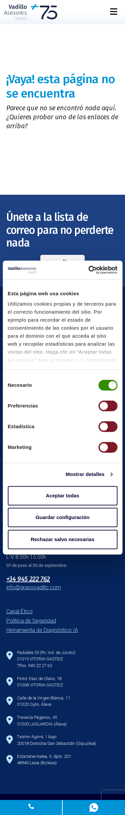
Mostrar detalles (85, 474)
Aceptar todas (62, 495)
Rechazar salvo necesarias (62, 539)
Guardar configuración (63, 517)
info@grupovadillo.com (33, 587)
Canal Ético (19, 611)
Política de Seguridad (31, 621)
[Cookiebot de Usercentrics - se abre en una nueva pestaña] (89, 270)
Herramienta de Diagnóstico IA (42, 630)
